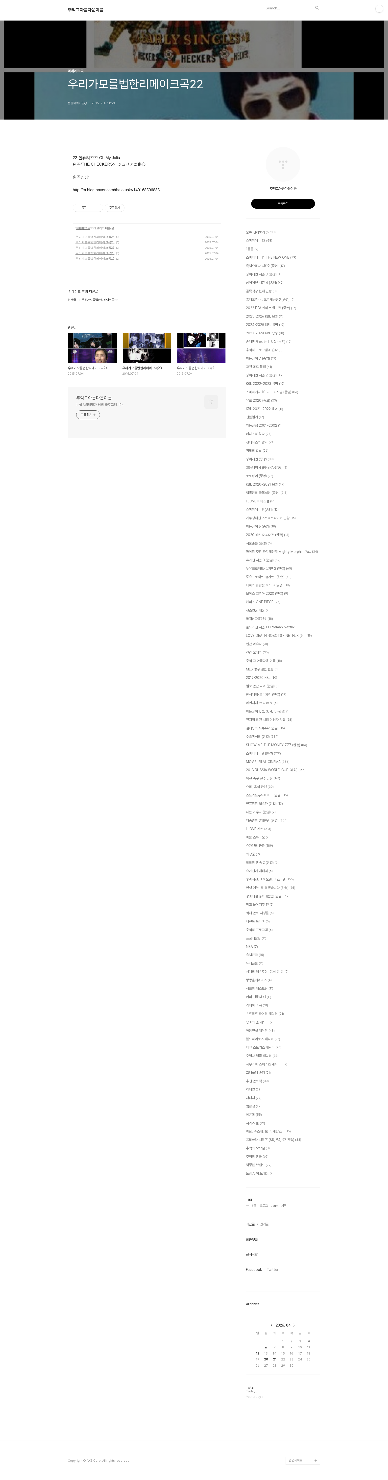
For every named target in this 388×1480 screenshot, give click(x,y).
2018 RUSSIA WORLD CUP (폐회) (276, 770)
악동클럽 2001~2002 (264, 425)
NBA (252, 946)
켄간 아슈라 (257, 644)
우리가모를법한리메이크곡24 (94, 237)
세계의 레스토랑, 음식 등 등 (267, 971)
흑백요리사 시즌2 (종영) (265, 266)
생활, (254, 1206)
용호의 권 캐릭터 (260, 1022)
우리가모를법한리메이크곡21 (94, 247)
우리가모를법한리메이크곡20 (94, 253)
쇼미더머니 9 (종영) (263, 509)
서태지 (254, 1098)
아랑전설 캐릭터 (260, 1030)
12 (257, 1353)
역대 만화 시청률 (260, 913)
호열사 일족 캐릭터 (262, 1056)
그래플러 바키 (258, 1072)
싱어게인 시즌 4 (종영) (265, 282)
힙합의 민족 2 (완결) (262, 862)
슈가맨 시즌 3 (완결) (263, 560)
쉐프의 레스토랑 (259, 988)
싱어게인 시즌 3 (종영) (265, 274)
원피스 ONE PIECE (263, 602)
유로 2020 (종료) (261, 400)
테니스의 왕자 (258, 434)
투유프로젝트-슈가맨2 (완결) (269, 568)
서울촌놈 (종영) (259, 543)
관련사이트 (295, 1460)
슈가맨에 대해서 (259, 871)
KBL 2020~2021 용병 (265, 484)
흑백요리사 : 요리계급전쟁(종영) (270, 299)
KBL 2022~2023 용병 (265, 383)
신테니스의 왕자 (260, 442)
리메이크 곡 (83, 228)
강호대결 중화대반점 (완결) (268, 896)
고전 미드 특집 (259, 367)
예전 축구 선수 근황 (263, 778)
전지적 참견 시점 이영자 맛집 (269, 719)
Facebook (254, 1270)
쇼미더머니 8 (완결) (263, 753)
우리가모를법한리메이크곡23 (94, 242)
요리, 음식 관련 (260, 787)
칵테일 (254, 1089)
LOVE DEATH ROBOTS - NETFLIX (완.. (279, 635)
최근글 (250, 1224)
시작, (284, 1206)
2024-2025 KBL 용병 (265, 324)
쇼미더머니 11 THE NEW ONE (271, 257)
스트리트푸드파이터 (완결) (267, 795)
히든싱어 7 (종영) (261, 358)
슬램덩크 (255, 955)
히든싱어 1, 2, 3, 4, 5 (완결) (268, 711)
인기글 (264, 1224)
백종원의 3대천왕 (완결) (267, 820)
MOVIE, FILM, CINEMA (268, 762)
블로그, (264, 1206)
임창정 (254, 1106)
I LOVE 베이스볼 (261, 501)
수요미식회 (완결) (262, 736)
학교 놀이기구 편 (259, 904)
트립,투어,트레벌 (260, 1173)
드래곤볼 (254, 963)
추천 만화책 (257, 1081)
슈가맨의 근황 (259, 845)
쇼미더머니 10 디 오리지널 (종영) (272, 392)
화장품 (253, 854)
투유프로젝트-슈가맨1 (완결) (268, 577)
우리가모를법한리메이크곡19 (94, 258)
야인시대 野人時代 (262, 703)
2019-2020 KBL (261, 677)
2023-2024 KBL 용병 (265, 333)
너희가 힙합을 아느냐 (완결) (268, 585)
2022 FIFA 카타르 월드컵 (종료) (271, 308)
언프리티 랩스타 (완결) (264, 803)
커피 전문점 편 (258, 997)
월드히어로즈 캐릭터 (263, 1039)
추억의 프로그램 (259, 930)
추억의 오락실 (258, 1148)
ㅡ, (247, 1206)
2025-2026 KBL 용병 (264, 316)
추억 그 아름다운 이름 (264, 661)
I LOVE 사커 (258, 829)
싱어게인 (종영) (260, 459)
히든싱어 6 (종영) (261, 526)
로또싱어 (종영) (259, 476)
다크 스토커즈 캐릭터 (263, 1047)
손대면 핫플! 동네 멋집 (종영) (268, 341)
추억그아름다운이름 (85, 9)
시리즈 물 (255, 1123)
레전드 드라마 (258, 921)
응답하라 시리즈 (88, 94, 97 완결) (273, 1139)
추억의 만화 (257, 1156)
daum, (274, 1206)
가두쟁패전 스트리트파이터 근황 (271, 518)
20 (266, 1359)
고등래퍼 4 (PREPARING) (266, 467)
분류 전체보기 (261, 232)
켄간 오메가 (257, 652)
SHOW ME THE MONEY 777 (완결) (276, 745)
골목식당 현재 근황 (261, 291)
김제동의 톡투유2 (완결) (265, 728)
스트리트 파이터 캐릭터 (265, 1013)
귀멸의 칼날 (257, 450)
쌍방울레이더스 (259, 980)
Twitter (272, 1270)
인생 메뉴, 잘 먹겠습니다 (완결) (270, 888)
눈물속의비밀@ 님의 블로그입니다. (99, 405)
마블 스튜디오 (259, 837)
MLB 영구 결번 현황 (263, 669)
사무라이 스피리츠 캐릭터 (266, 1064)
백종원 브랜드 (258, 1165)
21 (274, 1359)
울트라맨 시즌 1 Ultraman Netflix (272, 627)
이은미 (254, 1114)
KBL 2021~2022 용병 (264, 409)
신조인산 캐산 (257, 610)
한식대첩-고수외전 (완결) (266, 694)
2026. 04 (283, 1325)
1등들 (252, 249)
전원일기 (255, 417)
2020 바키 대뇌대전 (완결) (267, 535)
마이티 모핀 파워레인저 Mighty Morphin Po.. (282, 551)
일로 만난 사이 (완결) (263, 686)
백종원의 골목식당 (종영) (267, 493)
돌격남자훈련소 (259, 619)
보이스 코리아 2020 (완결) (267, 593)
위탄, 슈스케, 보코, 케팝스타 (268, 1131)
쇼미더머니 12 (259, 240)
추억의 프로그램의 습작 (264, 350)
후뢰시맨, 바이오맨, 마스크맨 (270, 879)
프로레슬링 (256, 938)
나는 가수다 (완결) (261, 812)
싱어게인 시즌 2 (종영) (265, 375)
